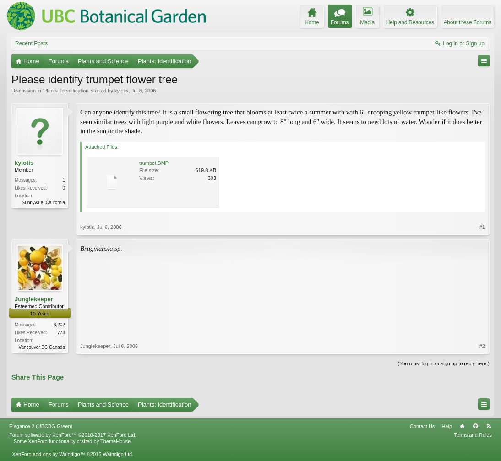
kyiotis (121, 90)
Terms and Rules (473, 435)
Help (446, 426)
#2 (482, 346)
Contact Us (422, 426)
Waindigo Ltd (117, 454)
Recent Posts (31, 43)
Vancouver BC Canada (41, 347)
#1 (482, 227)
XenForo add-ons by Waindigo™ (48, 454)
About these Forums (467, 22)
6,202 (59, 324)
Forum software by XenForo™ (72, 435)
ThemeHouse (115, 441)
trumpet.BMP (154, 163)
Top (475, 426)
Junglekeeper (34, 299)
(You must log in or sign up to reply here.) (444, 363)
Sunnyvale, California (43, 202)
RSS (488, 426)
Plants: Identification (66, 90)
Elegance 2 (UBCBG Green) (40, 426)
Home (462, 426)
